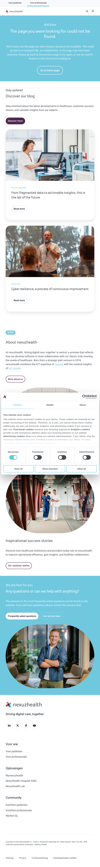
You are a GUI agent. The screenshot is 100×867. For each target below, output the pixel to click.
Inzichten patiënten (16, 804)
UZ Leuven (15, 368)
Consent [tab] (17, 405)
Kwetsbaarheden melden (65, 857)
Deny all (18, 469)
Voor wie (12, 744)
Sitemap (9, 857)
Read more (19, 208)
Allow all (81, 469)
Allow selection (50, 469)
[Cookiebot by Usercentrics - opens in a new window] (84, 396)
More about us (15, 379)
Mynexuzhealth (14, 775)
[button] (92, 11)
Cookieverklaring (40, 857)
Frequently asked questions (22, 616)
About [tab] (82, 405)
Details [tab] (50, 405)
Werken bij (11, 815)
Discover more (15, 120)
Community (13, 797)
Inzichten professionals (19, 810)
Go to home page (50, 70)
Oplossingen (14, 768)
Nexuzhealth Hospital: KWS (21, 780)
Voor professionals (16, 756)
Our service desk (51, 616)
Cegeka (59, 364)
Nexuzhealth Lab (15, 786)
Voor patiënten (14, 751)
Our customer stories (18, 565)
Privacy (22, 857)
